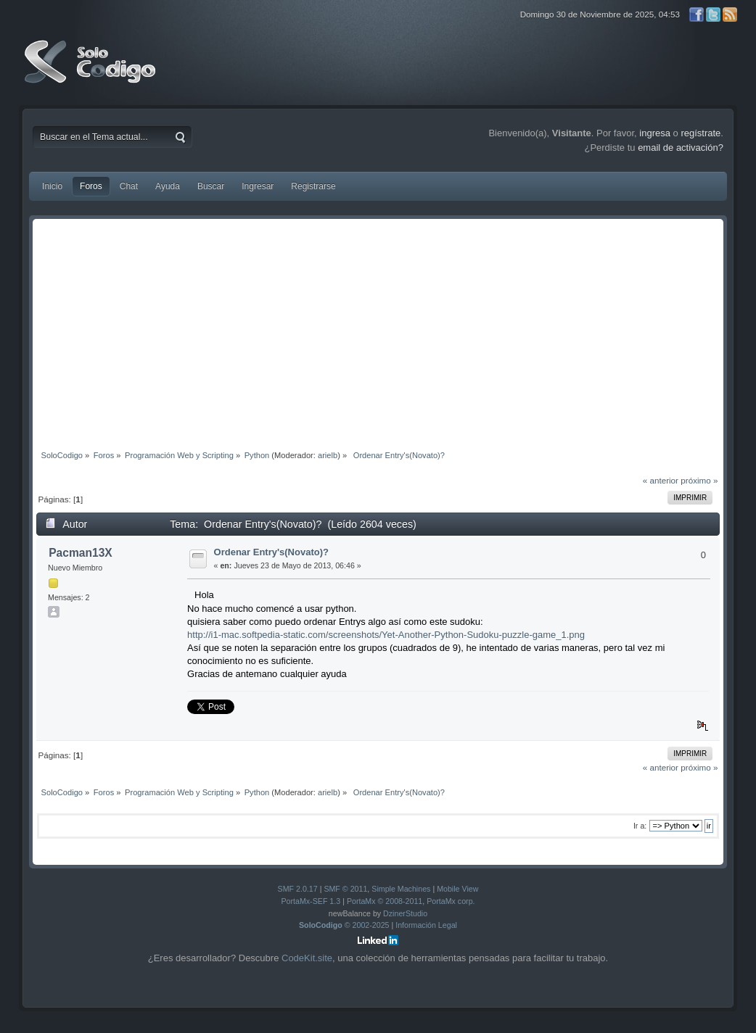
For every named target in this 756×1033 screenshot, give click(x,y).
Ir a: (639, 825)
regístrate (700, 133)
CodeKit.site (307, 958)
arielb (327, 455)
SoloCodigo (91, 72)
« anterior (660, 480)
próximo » (699, 480)
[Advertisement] (378, 331)
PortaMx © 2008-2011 (384, 901)
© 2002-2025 (344, 925)
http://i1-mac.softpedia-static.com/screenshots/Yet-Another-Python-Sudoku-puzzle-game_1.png (386, 634)
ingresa (654, 133)
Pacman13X (80, 553)
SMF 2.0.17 (298, 888)
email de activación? (680, 147)
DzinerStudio (405, 913)
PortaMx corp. (450, 901)
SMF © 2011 (345, 888)
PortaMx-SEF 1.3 (310, 901)
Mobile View (457, 888)
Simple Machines (400, 888)
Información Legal (426, 925)
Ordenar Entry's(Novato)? (271, 552)
